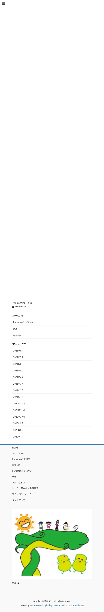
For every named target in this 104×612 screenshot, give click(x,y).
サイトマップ (18, 500)
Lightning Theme (51, 605)
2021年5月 (18, 370)
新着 (15, 328)
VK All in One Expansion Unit (73, 605)
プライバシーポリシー (23, 494)
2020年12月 (19, 403)
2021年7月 (18, 357)
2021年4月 (18, 377)
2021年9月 (18, 350)
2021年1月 (18, 396)
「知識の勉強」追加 (22, 302)
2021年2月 (18, 390)
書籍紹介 (17, 335)
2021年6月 (18, 363)
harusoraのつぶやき (23, 322)
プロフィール (18, 453)
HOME (15, 447)
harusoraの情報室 (21, 459)
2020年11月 (19, 410)
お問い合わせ (18, 482)
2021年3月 (18, 383)
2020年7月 (18, 436)
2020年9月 (18, 423)
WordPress (34, 605)
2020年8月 (18, 430)
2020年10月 (19, 416)
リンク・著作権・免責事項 (25, 488)
